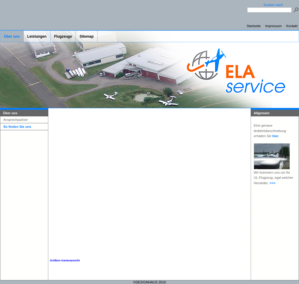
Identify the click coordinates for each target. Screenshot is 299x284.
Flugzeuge (63, 36)
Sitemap (86, 36)
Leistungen (37, 36)
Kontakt (291, 26)
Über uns (12, 36)
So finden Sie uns (17, 126)
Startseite (254, 26)
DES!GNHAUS (147, 282)
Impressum (273, 26)
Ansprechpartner (15, 119)
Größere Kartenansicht (65, 260)
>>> (272, 183)
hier (275, 136)
